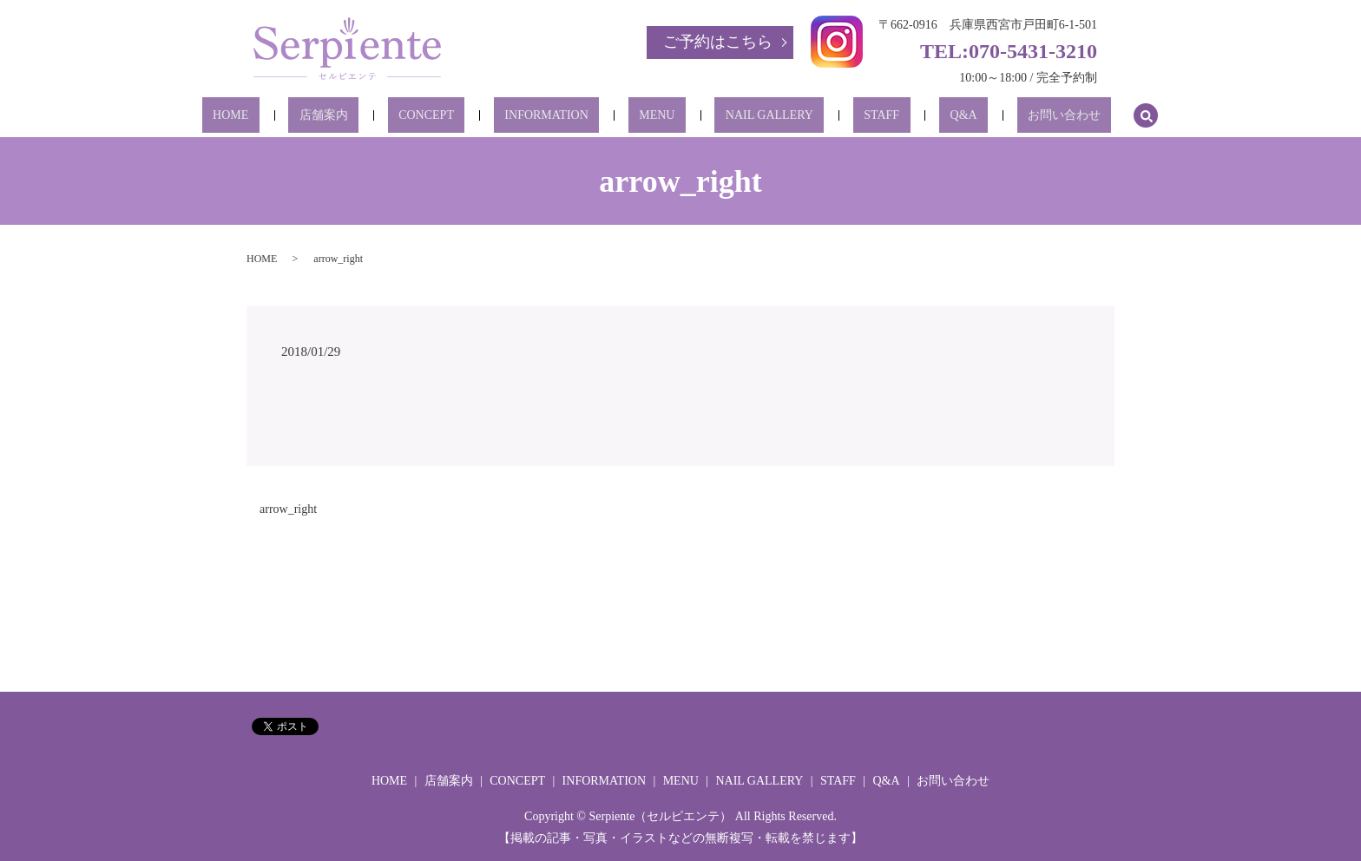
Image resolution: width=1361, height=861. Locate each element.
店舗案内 (388, 115)
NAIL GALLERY (748, 115)
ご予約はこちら (718, 41)
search (1049, 115)
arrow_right (288, 509)
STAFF (839, 115)
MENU (656, 115)
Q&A (898, 115)
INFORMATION (567, 115)
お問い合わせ (978, 115)
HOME (316, 115)
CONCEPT (469, 115)
